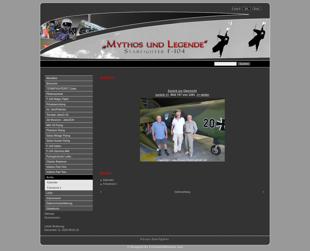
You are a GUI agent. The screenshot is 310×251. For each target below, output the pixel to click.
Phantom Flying (55, 130)
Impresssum (53, 198)
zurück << (162, 95)
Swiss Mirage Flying (58, 135)
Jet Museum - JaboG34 (60, 119)
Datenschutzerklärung (59, 203)
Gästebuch (52, 208)
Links (49, 192)
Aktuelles (51, 78)
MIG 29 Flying (54, 125)
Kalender (52, 182)
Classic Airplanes (56, 161)
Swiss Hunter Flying (58, 140)
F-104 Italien (53, 146)
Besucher (52, 83)
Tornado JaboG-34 (57, 114)
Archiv (50, 177)
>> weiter (203, 95)
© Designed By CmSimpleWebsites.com (155, 246)
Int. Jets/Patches (56, 109)
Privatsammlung (56, 104)
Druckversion (52, 217)
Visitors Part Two (56, 171)
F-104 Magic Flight (57, 98)
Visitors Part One (56, 166)
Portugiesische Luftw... (59, 156)
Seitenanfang (182, 191)
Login (48, 222)
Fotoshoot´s (54, 187)
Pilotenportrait (54, 93)
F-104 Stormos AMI (58, 151)
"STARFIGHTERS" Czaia (61, 88)
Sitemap (49, 213)
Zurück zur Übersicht (182, 91)
